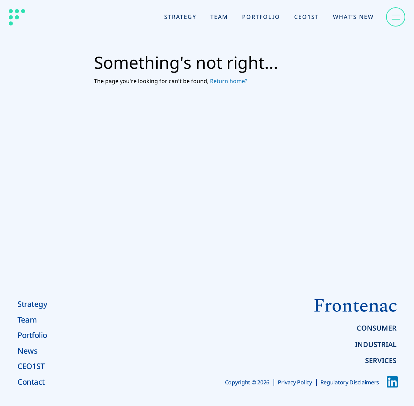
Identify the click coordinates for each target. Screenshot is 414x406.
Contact (31, 381)
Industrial (376, 344)
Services (381, 360)
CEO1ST (30, 366)
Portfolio (261, 17)
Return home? (228, 81)
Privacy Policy (295, 382)
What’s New (353, 17)
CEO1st (306, 17)
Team (219, 17)
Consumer (377, 328)
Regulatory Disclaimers (349, 382)
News (27, 350)
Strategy (180, 17)
